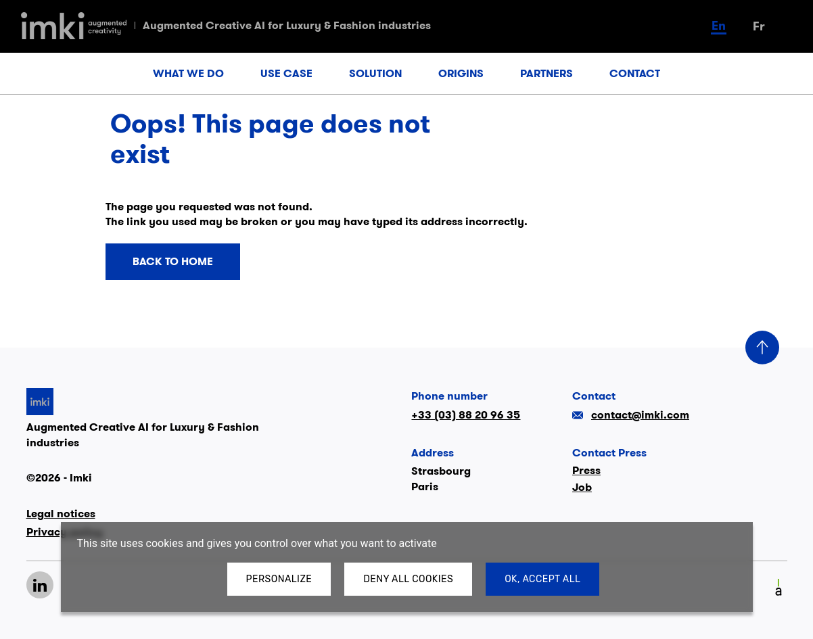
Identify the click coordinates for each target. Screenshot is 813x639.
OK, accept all (542, 579)
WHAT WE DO (188, 73)
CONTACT (634, 73)
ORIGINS (461, 73)
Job (582, 487)
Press (586, 470)
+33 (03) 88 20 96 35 (465, 415)
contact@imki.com (630, 415)
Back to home (173, 261)
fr (759, 26)
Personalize (279, 579)
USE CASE (286, 73)
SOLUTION (375, 73)
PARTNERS (546, 73)
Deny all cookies (408, 579)
